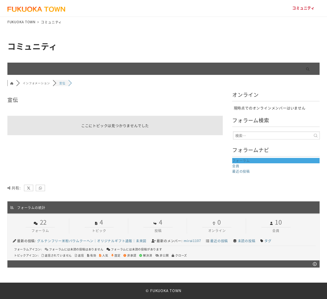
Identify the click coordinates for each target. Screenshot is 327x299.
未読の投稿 (246, 240)
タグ (268, 240)
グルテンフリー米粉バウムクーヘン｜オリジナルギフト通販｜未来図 (91, 240)
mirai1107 (192, 240)
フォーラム (241, 160)
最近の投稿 (241, 171)
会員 (235, 165)
